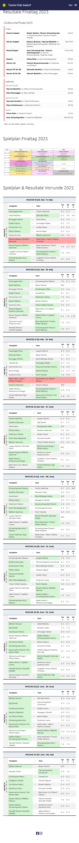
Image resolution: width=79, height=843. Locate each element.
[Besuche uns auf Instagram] (41, 833)
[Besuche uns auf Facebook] (37, 833)
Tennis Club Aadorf (19, 5)
